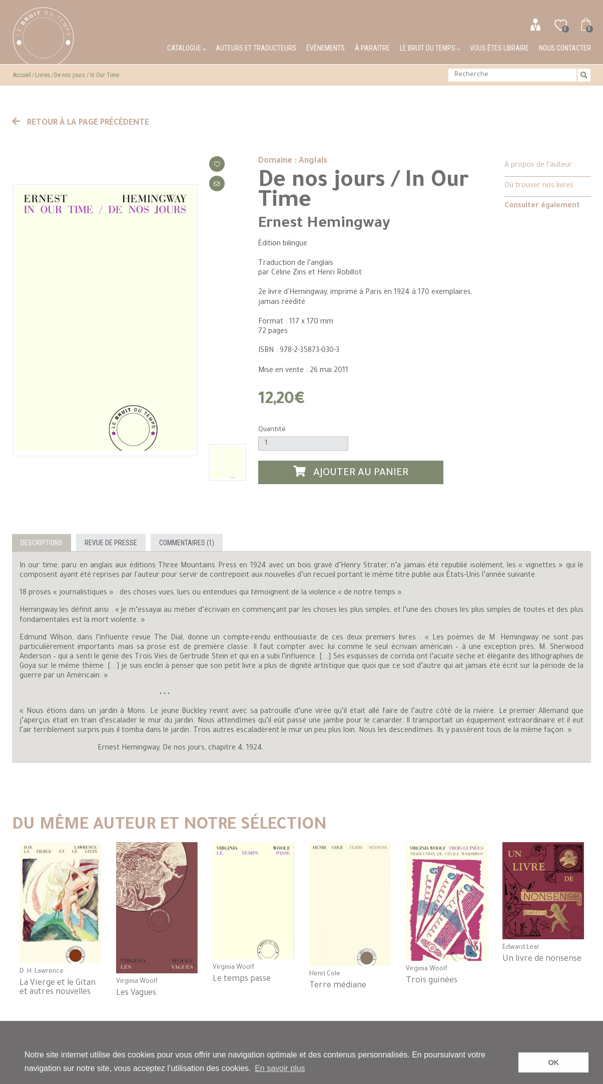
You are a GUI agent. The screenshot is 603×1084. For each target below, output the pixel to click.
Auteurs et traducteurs (256, 48)
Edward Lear (520, 947)
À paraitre (372, 48)
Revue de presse (111, 543)
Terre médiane (337, 985)
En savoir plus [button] (280, 1068)
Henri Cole (324, 974)
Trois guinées (431, 980)
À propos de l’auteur (538, 166)
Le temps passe (242, 979)
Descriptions (42, 543)
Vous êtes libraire (499, 48)
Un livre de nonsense (541, 959)
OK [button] (553, 1062)
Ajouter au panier (350, 472)
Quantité (272, 430)
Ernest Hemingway (324, 224)
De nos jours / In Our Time (86, 75)
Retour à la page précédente (80, 123)
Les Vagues (136, 993)
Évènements (325, 48)
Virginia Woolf (137, 981)
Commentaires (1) (186, 543)
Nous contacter (565, 48)
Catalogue (186, 48)
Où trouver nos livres (538, 186)
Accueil (22, 75)
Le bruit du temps (430, 48)
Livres (42, 75)
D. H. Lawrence (42, 971)
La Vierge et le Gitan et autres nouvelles (58, 988)
